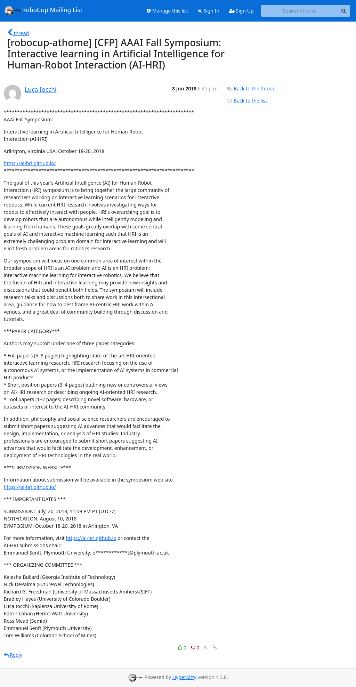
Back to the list (246, 100)
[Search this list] (299, 11)
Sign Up (241, 10)
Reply (13, 655)
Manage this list (167, 10)
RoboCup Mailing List (43, 10)
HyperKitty (184, 677)
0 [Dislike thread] (195, 647)
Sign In (208, 10)
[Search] (344, 11)
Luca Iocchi (40, 89)
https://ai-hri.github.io (91, 538)
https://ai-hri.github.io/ (30, 163)
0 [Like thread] (182, 647)
